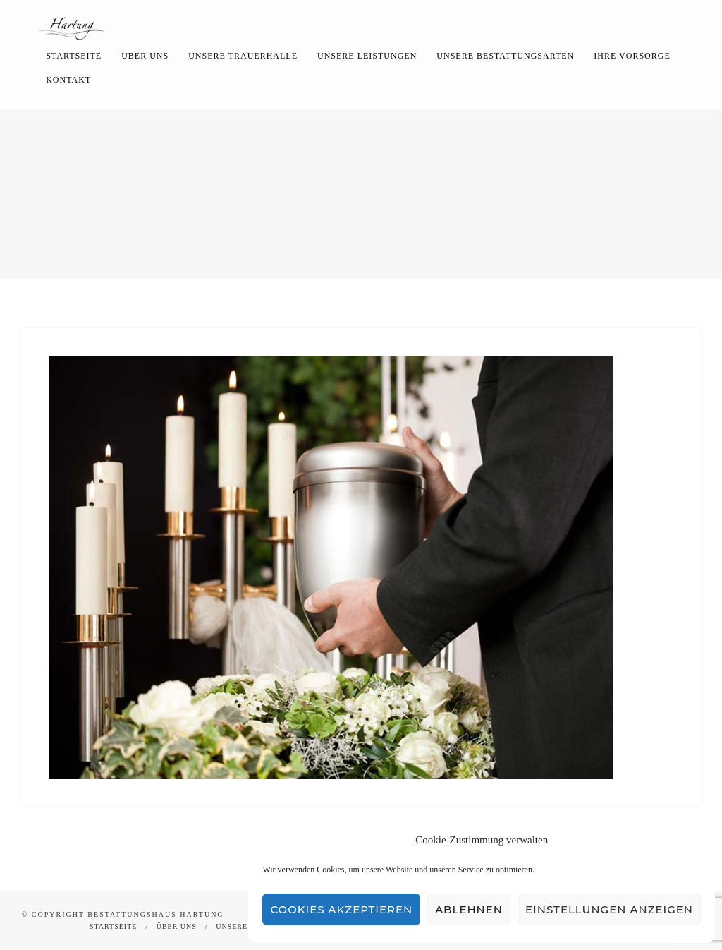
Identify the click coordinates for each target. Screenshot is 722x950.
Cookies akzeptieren (341, 909)
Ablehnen (469, 909)
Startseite (74, 56)
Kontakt (68, 80)
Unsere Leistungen (367, 56)
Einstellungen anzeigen (609, 909)
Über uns (145, 56)
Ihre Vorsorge (632, 56)
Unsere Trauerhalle (243, 56)
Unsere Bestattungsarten (505, 56)
